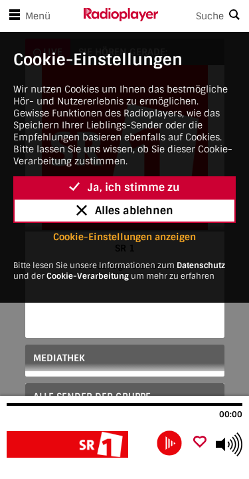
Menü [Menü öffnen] (27, 16)
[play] (169, 443)
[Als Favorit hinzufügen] (199, 442)
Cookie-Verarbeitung (87, 276)
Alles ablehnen (124, 211)
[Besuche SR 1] (78, 444)
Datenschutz (201, 265)
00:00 (230, 414)
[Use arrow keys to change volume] (229, 444)
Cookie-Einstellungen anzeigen (124, 237)
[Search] (204, 16)
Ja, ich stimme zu (124, 187)
